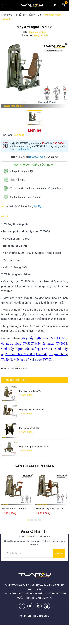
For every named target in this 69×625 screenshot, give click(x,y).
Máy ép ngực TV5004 (51, 343)
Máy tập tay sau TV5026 (31, 409)
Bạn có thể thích (16, 380)
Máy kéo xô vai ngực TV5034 (34, 359)
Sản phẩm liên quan (34, 466)
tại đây (37, 206)
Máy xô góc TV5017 (29, 428)
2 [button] (31, 520)
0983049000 (37, 157)
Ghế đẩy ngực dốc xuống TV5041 (26, 349)
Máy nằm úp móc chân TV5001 (34, 446)
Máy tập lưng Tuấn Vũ (30, 391)
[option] (34, 75)
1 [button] (28, 520)
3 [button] (35, 520)
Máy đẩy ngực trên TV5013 (40, 338)
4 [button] (39, 520)
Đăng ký (59, 553)
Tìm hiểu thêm (24, 149)
